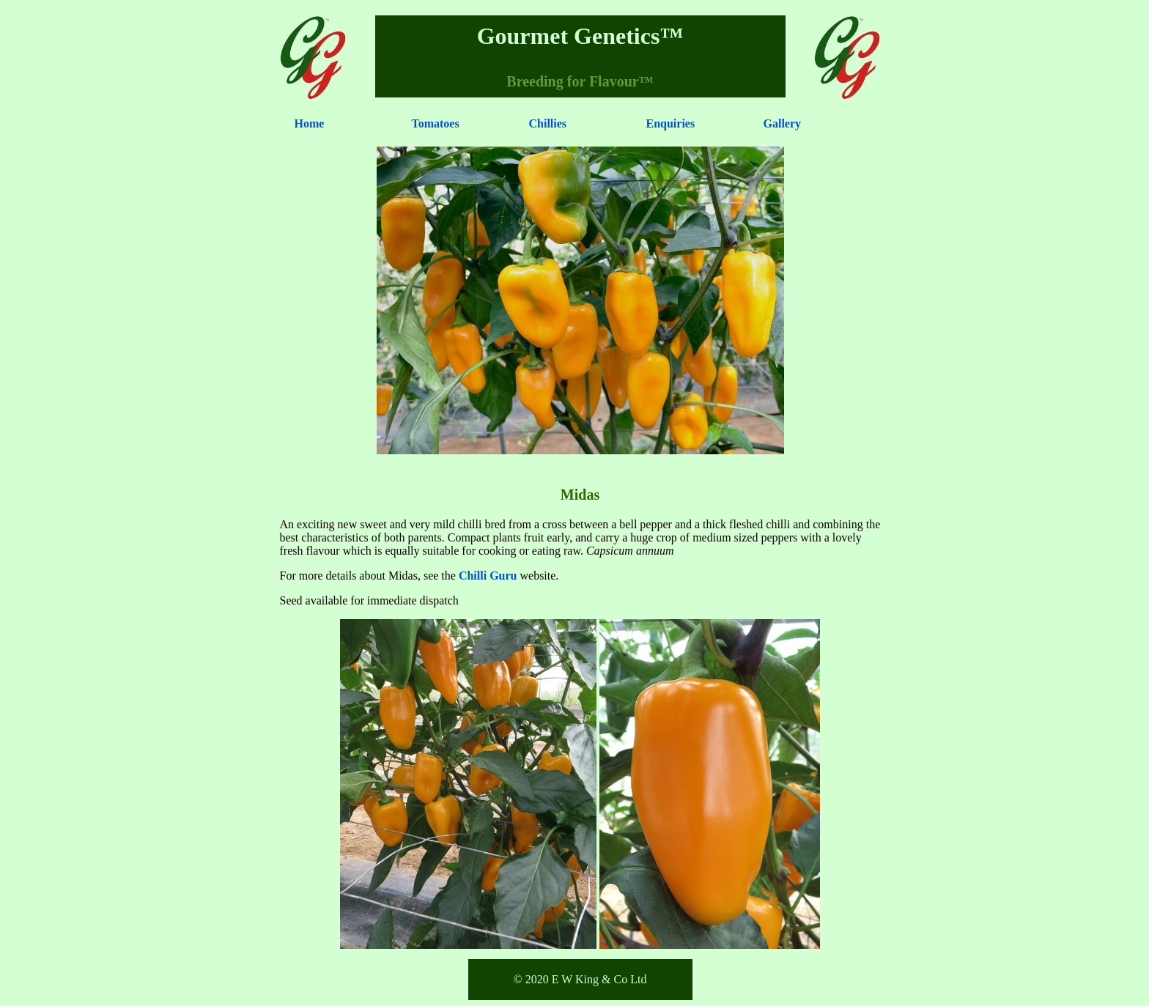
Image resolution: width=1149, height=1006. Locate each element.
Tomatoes (435, 123)
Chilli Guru (488, 575)
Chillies (548, 123)
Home (310, 123)
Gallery (783, 123)
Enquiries (670, 123)
